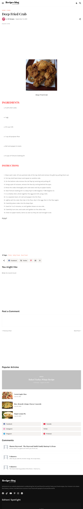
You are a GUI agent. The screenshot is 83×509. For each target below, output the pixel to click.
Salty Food (16, 255)
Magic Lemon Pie (20, 414)
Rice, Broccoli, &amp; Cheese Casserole (27, 404)
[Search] (80, 3)
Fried (8, 10)
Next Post (77, 331)
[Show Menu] (2, 3)
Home (3, 10)
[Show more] (40, 260)
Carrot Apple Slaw (20, 394)
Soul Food (24, 255)
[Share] (80, 19)
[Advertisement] (41, 38)
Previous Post (7, 331)
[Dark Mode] (77, 3)
